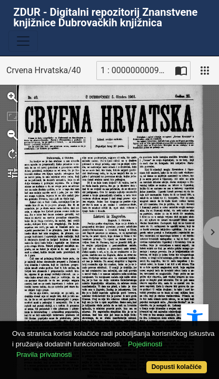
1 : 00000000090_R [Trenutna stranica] (136, 70)
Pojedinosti (145, 344)
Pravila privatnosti (44, 354)
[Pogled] (205, 70)
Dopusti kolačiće (177, 367)
